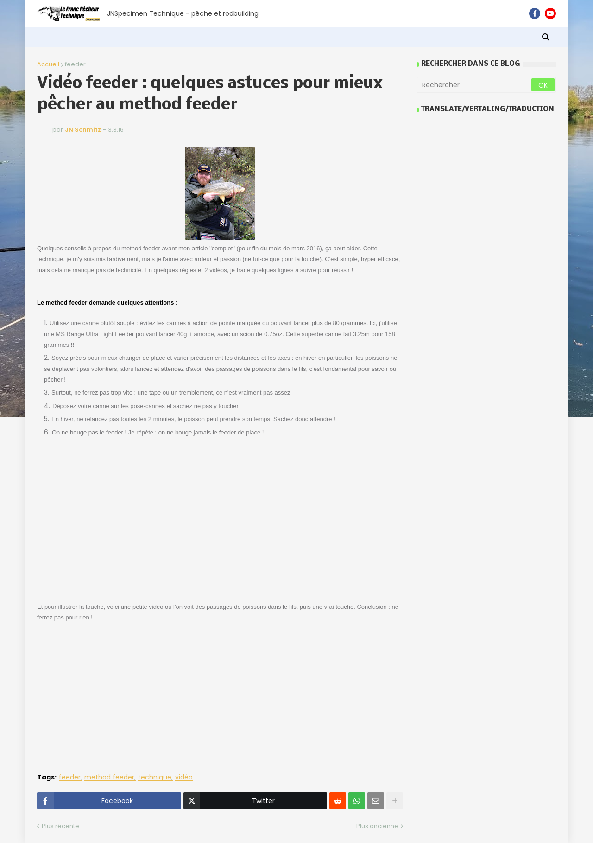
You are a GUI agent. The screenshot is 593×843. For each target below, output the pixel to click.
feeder (75, 64)
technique (154, 777)
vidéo (184, 777)
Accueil (48, 64)
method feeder (109, 777)
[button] (546, 37)
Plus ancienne (377, 826)
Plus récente (60, 826)
